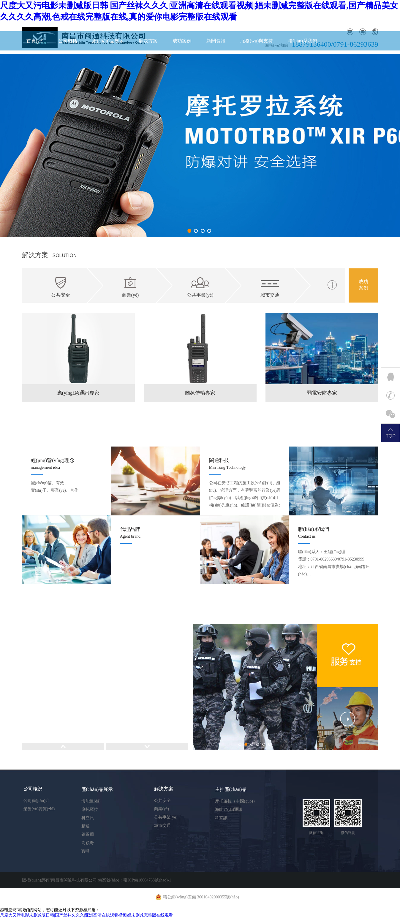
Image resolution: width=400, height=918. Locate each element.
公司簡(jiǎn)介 (36, 800)
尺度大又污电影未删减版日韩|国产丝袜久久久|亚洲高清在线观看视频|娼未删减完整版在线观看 (86, 915)
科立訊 (87, 818)
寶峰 (85, 851)
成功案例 (182, 40)
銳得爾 (87, 834)
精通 (85, 826)
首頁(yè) (35, 40)
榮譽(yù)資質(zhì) (39, 809)
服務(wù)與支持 (256, 40)
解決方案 (148, 40)
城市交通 (162, 825)
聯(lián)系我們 (302, 40)
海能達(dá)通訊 (229, 809)
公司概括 (67, 40)
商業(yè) (161, 809)
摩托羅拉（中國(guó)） (236, 801)
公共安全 (162, 800)
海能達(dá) (91, 801)
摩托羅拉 (89, 809)
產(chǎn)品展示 (108, 40)
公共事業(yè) (166, 817)
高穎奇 (87, 843)
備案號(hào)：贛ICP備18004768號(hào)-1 (134, 880)
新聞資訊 (215, 40)
